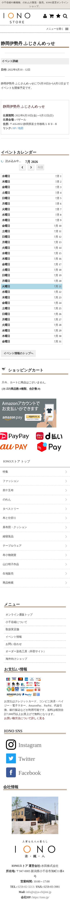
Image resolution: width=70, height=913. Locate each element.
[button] (55, 29)
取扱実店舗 (12, 629)
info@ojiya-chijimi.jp (38, 892)
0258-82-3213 (25, 886)
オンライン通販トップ (19, 614)
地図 (20, 128)
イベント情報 (14, 636)
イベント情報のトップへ (18, 353)
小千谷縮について (16, 622)
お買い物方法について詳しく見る (24, 718)
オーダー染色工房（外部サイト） (26, 651)
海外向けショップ (16, 658)
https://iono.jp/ (40, 897)
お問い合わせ (14, 644)
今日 (40, 167)
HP (14, 128)
